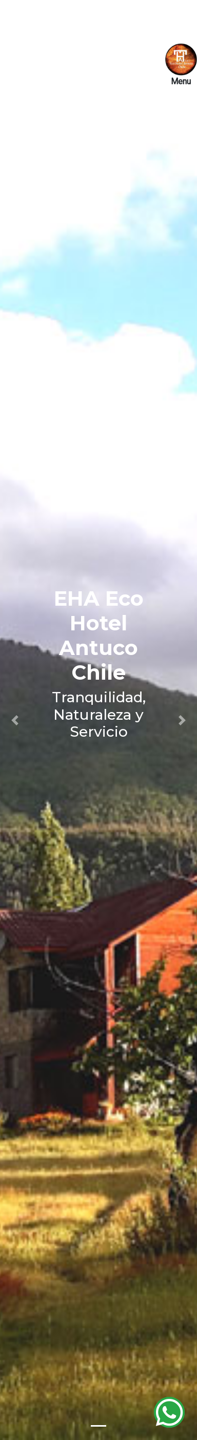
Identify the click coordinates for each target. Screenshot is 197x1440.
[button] (15, 720)
